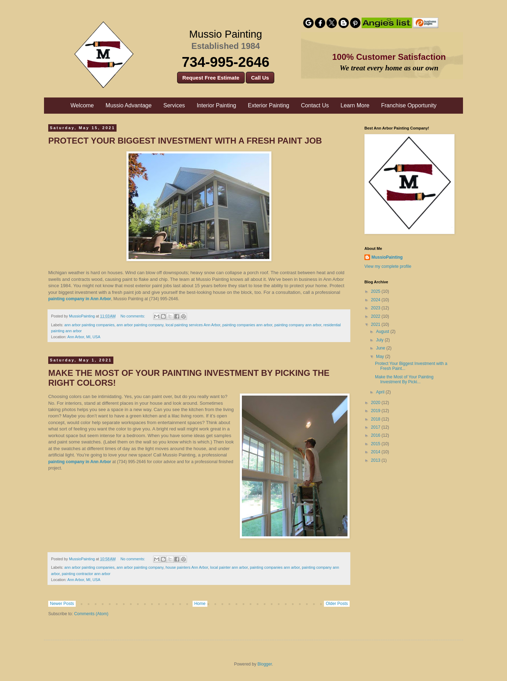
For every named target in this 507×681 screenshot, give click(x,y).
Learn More (354, 105)
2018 (376, 419)
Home (200, 603)
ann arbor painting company (140, 325)
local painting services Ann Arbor (192, 325)
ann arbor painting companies (89, 325)
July (380, 340)
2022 (376, 316)
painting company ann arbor (297, 325)
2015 (376, 443)
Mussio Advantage (129, 105)
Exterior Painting (268, 105)
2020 (376, 402)
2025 (376, 291)
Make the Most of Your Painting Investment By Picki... (404, 379)
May (380, 356)
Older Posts (337, 603)
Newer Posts (62, 603)
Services (174, 105)
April (381, 392)
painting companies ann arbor (248, 325)
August (383, 331)
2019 (376, 410)
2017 (376, 427)
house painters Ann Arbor (186, 567)
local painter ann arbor (229, 567)
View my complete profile (387, 266)
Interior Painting (216, 105)
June (381, 348)
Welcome (82, 105)
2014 (376, 451)
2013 (376, 460)
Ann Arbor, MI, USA (83, 337)
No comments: (133, 316)
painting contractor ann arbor (86, 574)
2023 (376, 307)
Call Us (260, 78)
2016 (376, 435)
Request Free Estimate (210, 78)
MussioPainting (387, 257)
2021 (376, 324)
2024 (376, 299)
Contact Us (315, 105)
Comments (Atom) (91, 613)
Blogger (264, 664)
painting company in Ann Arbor (79, 298)
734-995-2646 (225, 62)
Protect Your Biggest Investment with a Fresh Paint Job (185, 140)
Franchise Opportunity (408, 105)
